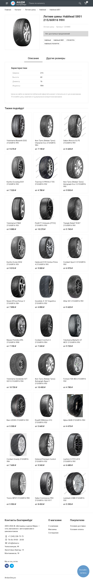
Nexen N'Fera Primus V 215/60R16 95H (16, 302)
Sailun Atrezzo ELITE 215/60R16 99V (71, 141)
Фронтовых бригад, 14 (14, 550)
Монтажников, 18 (12, 553)
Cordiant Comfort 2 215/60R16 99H (43, 341)
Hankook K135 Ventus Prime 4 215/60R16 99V (46, 263)
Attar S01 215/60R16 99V (73, 301)
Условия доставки (78, 526)
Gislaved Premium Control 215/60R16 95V (45, 460)
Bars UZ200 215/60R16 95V (18, 420)
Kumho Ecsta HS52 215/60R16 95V (14, 263)
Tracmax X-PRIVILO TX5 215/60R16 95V (44, 183)
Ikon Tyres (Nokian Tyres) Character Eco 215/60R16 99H (45, 142)
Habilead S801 (59, 40)
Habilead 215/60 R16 (51, 44)
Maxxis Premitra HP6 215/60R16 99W (15, 341)
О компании (53, 526)
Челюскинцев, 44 (12, 546)
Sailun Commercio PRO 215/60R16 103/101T (44, 499)
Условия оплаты (77, 529)
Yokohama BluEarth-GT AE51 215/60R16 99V (72, 341)
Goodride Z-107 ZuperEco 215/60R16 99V (45, 302)
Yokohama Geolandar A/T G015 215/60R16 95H (17, 380)
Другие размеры (55, 58)
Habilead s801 (55, 10)
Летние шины (30, 10)
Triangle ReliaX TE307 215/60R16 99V (71, 224)
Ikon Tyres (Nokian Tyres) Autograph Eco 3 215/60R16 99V (74, 184)
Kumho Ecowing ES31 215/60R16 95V (15, 183)
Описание (33, 58)
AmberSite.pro (10, 578)
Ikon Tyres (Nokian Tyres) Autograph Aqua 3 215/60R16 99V (45, 381)
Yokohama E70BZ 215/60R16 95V (14, 224)
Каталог (18, 10)
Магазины (52, 529)
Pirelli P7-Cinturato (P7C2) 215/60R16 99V (45, 224)
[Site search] (52, 3)
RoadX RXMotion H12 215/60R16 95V (43, 421)
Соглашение (53, 533)
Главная (8, 10)
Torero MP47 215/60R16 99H (18, 498)
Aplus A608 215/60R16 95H (74, 420)
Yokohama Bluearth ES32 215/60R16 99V (17, 141)
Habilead (42, 10)
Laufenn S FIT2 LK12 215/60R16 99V (71, 460)
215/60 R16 (70, 40)
